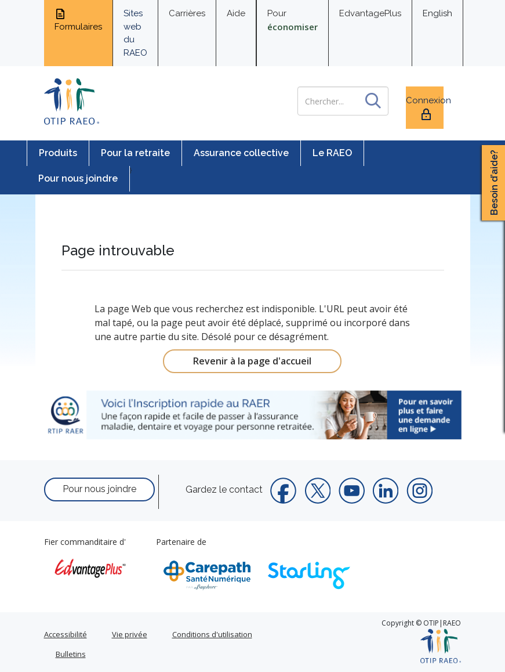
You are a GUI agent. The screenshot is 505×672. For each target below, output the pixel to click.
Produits (58, 152)
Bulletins (71, 654)
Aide (236, 13)
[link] (253, 415)
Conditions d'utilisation (212, 634)
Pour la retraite (135, 152)
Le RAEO (332, 152)
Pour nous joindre (78, 178)
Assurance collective (241, 152)
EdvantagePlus (370, 13)
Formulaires (78, 19)
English (437, 13)
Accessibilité (65, 634)
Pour (292, 20)
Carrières (187, 13)
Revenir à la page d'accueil (252, 361)
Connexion (425, 108)
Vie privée (129, 634)
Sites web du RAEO (135, 33)
